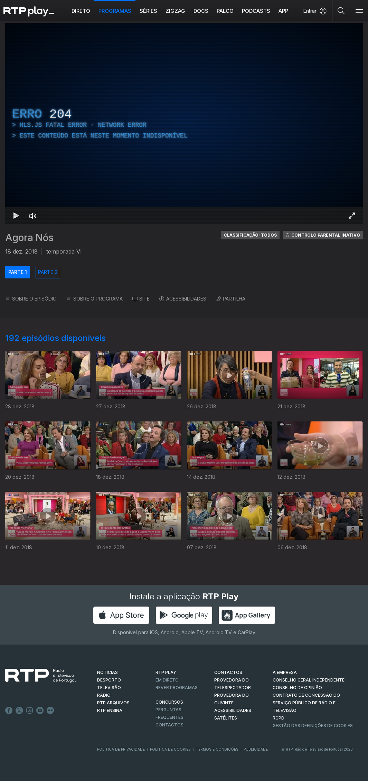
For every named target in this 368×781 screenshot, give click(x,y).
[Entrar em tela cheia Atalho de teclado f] (351, 215)
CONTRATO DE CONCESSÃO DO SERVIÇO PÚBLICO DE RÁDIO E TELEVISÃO (306, 703)
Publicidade (256, 749)
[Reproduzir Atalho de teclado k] (16, 215)
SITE (141, 299)
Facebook (9, 710)
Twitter (19, 710)
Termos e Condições (217, 749)
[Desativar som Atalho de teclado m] (33, 215)
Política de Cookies (170, 749)
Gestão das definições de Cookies (313, 725)
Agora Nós (29, 238)
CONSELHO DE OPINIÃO (297, 687)
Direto (81, 11)
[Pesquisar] (341, 10)
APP (283, 11)
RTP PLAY (165, 672)
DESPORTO (109, 680)
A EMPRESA (285, 672)
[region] (184, 123)
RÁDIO (104, 695)
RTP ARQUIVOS (113, 702)
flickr (50, 710)
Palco (225, 11)
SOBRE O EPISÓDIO (31, 299)
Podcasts (256, 11)
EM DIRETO (167, 680)
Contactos (169, 724)
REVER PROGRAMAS (176, 687)
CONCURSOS (169, 702)
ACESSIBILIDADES (182, 299)
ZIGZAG (175, 11)
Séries (148, 11)
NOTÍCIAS (107, 672)
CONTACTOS (228, 672)
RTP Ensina (109, 710)
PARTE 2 (48, 272)
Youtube (40, 710)
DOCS (201, 11)
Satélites (225, 718)
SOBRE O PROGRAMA (94, 299)
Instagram (30, 710)
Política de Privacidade (121, 749)
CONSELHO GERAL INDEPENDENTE (309, 680)
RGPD (278, 718)
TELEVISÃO (109, 687)
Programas (114, 11)
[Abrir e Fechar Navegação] (359, 11)
